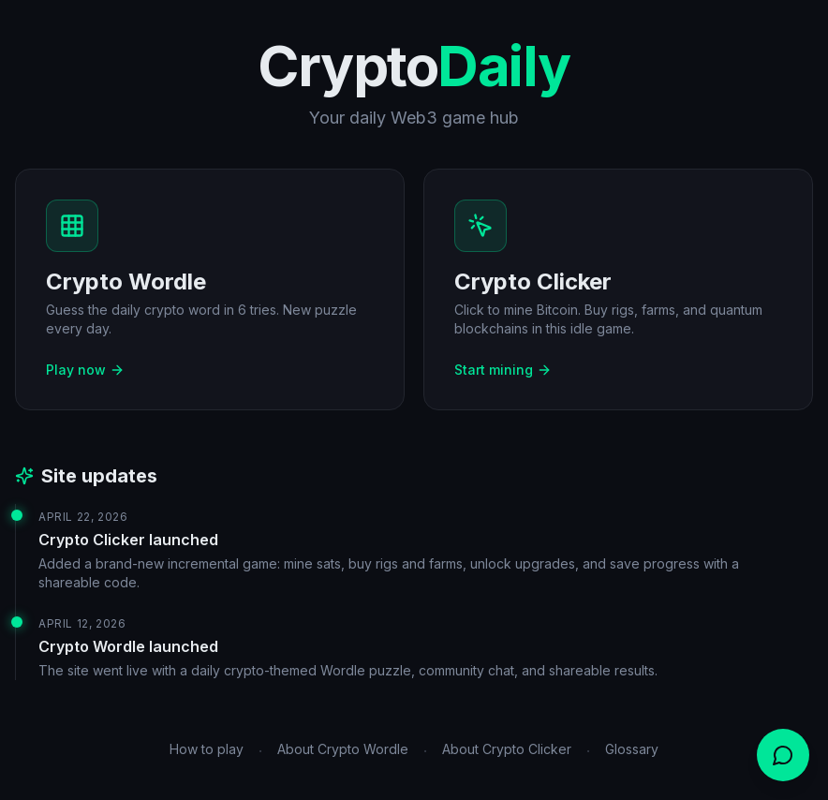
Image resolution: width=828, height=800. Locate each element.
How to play (207, 749)
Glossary (631, 749)
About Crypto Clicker (506, 749)
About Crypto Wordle (342, 749)
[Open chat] (783, 755)
